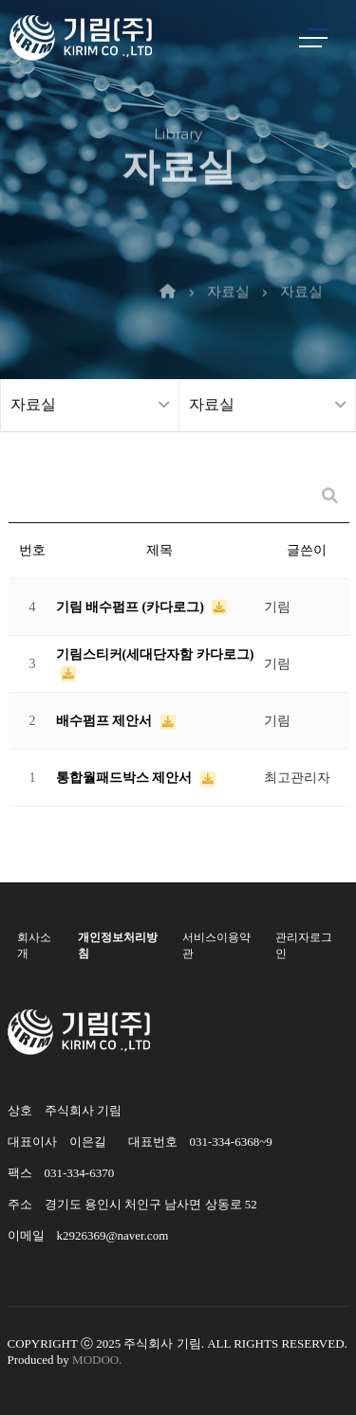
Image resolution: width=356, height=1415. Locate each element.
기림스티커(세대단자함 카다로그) (155, 654)
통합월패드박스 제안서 (126, 778)
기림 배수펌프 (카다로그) (132, 607)
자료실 (228, 272)
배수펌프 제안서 (106, 721)
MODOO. (97, 1359)
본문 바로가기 (0, 0)
